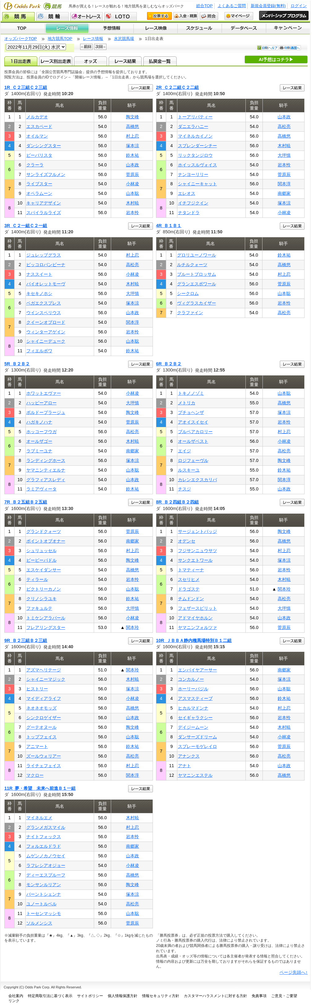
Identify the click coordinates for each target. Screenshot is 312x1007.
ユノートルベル (41, 903)
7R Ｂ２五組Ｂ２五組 (25, 501)
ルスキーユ (189, 470)
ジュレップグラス (43, 255)
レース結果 (125, 61)
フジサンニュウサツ (197, 550)
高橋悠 (132, 126)
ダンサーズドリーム (197, 736)
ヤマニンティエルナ (45, 470)
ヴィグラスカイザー (196, 303)
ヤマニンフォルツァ (197, 627)
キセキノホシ (39, 293)
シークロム (188, 293)
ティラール (37, 579)
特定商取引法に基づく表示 (50, 996)
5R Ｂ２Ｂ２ (17, 363)
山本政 (132, 164)
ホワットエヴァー (43, 393)
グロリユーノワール (196, 255)
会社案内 (15, 996)
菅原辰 (132, 174)
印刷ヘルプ (268, 47)
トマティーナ (191, 569)
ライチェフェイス (43, 765)
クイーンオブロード (45, 322)
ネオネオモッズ (41, 708)
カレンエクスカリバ (197, 479)
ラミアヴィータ (41, 488)
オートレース (86, 16)
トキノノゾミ (191, 393)
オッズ (90, 61)
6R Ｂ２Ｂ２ (168, 363)
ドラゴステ (189, 589)
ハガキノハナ (39, 422)
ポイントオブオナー (45, 541)
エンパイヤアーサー (197, 669)
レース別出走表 (55, 61)
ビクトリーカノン (43, 589)
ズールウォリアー (43, 756)
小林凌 (132, 183)
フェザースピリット (197, 608)
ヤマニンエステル (195, 775)
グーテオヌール (41, 727)
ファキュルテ (39, 608)
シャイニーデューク (45, 341)
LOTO (120, 16)
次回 (100, 47)
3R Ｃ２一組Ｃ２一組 (25, 225)
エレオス (186, 193)
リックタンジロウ (195, 155)
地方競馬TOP (60, 38)
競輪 (52, 16)
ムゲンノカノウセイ (45, 855)
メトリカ (186, 402)
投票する (159, 16)
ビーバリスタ (39, 155)
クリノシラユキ (41, 598)
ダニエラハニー (193, 126)
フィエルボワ (39, 350)
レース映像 (155, 28)
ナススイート (39, 274)
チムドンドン (191, 598)
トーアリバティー (195, 116)
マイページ (238, 16)
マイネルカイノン (195, 136)
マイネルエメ (39, 817)
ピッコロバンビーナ (45, 264)
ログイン (299, 5)
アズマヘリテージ (43, 669)
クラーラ (35, 164)
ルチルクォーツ (192, 264)
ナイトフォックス (43, 836)
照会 (209, 16)
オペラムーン (39, 193)
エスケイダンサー (43, 569)
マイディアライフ (43, 698)
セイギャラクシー (195, 717)
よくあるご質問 (232, 5)
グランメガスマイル (45, 827)
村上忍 (132, 136)
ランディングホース (45, 460)
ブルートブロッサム (196, 274)
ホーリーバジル (193, 688)
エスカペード (39, 126)
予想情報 (111, 28)
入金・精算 (185, 16)
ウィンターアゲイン (45, 331)
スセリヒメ (189, 579)
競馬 (18, 16)
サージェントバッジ (197, 531)
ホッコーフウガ (41, 431)
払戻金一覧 (159, 61)
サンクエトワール (195, 560)
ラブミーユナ (39, 450)
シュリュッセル (41, 550)
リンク (14, 1001)
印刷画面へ (290, 47)
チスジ (184, 488)
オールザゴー (39, 441)
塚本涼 (132, 145)
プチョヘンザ (191, 412)
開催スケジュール (199, 28)
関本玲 (132, 627)
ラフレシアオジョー (45, 865)
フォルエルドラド (43, 846)
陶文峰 (132, 116)
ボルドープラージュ (45, 412)
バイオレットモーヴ (45, 283)
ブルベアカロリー (195, 431)
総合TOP (204, 5)
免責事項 (259, 996)
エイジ (184, 450)
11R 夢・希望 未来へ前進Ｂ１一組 (40, 788)
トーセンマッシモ (43, 913)
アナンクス (189, 756)
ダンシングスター (43, 145)
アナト (184, 765)
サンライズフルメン (45, 174)
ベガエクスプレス (43, 303)
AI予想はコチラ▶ (276, 59)
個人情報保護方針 (122, 996)
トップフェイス (41, 736)
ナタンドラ (189, 212)
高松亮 (284, 126)
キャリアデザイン (43, 202)
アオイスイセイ (193, 422)
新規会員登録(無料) (268, 5)
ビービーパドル (41, 560)
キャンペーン (288, 28)
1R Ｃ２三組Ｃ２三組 (25, 87)
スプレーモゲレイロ (197, 746)
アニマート (37, 746)
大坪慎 (284, 155)
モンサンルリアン (43, 884)
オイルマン (37, 136)
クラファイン (190, 312)
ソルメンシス (39, 923)
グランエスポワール (196, 283)
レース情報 (67, 28)
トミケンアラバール (45, 617)
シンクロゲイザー (43, 717)
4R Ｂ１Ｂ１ (168, 225)
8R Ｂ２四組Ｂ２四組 (177, 501)
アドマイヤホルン (195, 617)
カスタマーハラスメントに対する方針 (215, 996)
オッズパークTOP (20, 38)
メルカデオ (37, 116)
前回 (86, 47)
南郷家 (284, 193)
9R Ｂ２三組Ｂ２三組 (25, 640)
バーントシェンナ (43, 894)
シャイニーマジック (45, 679)
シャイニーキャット (197, 183)
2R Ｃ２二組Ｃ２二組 (177, 87)
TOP (23, 28)
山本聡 (132, 193)
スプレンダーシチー (197, 145)
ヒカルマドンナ (193, 708)
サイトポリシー (90, 996)
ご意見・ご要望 (284, 996)
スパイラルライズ (43, 212)
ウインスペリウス (43, 312)
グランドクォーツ (43, 531)
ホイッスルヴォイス (197, 164)
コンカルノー (191, 679)
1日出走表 (20, 61)
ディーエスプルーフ (45, 875)
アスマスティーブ (195, 698)
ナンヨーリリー (193, 174)
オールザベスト (193, 441)
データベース (244, 28)
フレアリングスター (45, 627)
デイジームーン (193, 727)
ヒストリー (37, 688)
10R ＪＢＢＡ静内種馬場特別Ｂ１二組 (194, 640)
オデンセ (186, 541)
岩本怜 (132, 212)
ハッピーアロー (41, 402)
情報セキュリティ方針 (160, 996)
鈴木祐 (132, 155)
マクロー (35, 775)
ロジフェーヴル (193, 460)
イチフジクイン (193, 202)
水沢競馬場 (124, 38)
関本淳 (284, 183)
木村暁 (132, 202)
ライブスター (39, 183)
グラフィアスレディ (45, 479)
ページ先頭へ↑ (294, 972)
